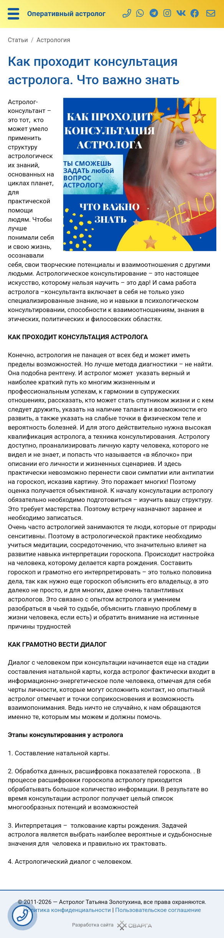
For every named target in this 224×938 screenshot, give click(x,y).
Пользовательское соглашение (158, 910)
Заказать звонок (22, 915)
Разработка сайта (93, 925)
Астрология (53, 40)
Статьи (18, 40)
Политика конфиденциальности (67, 910)
